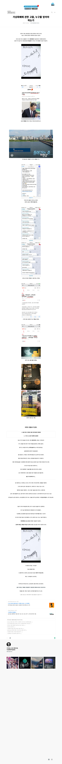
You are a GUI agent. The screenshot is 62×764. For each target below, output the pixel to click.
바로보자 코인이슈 (14, 671)
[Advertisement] (31, 430)
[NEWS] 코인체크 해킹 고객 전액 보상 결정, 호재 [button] (25, 743)
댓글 (7, 718)
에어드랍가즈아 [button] (12, 12)
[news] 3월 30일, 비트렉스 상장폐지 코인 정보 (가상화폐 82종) (19, 673)
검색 (51, 12)
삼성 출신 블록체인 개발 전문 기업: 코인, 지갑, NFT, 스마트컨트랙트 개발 (22, 665)
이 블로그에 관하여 (54, 718)
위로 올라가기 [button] (51, 759)
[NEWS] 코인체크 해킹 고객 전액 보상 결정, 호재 (16, 681)
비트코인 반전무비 (10, 678)
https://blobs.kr (11, 661)
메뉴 (54, 12)
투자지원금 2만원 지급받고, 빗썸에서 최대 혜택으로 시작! (19, 656)
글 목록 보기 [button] (48, 759)
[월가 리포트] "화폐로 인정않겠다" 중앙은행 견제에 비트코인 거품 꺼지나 (31, 621)
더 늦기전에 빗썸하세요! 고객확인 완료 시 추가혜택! (18, 654)
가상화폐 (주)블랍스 (12, 663)
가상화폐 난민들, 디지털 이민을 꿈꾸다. (14, 683)
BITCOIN (9, 671)
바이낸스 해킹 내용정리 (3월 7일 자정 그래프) (15, 676)
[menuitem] (48, 759)
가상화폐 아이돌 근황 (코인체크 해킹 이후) (15, 679)
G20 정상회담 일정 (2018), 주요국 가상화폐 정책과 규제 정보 (18, 674)
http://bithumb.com (12, 652)
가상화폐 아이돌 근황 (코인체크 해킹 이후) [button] (12, 743)
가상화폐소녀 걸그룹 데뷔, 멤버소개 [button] (49, 743)
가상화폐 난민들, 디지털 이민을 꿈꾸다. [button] (37, 743)
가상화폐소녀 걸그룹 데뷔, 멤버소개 (13, 684)
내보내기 (10, 718)
